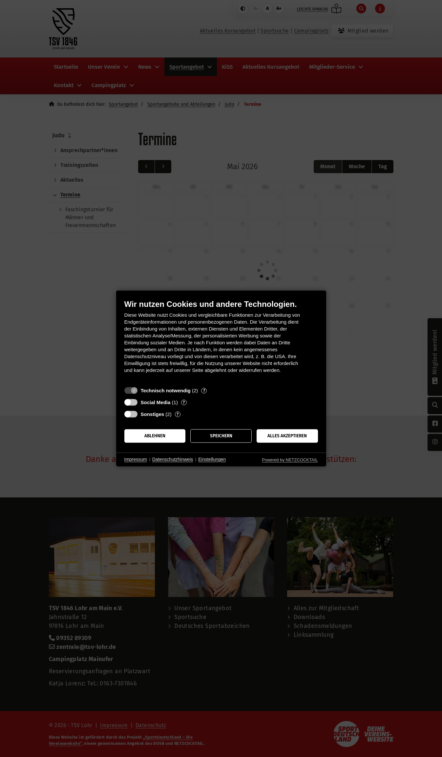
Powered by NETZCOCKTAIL (290, 459)
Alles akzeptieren (287, 436)
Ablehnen (154, 436)
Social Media (156, 402)
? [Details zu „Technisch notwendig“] (204, 390)
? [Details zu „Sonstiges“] (178, 414)
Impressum (135, 459)
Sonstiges (152, 414)
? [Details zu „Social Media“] (184, 402)
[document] (221, 341)
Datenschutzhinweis (172, 459)
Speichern (221, 436)
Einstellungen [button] (212, 459)
